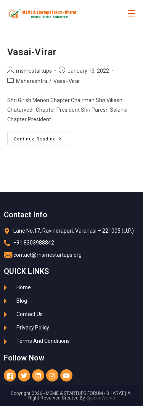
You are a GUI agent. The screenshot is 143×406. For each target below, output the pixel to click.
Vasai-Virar (32, 52)
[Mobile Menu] (131, 13)
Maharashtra (31, 81)
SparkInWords (100, 398)
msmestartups (34, 71)
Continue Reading (42, 137)
